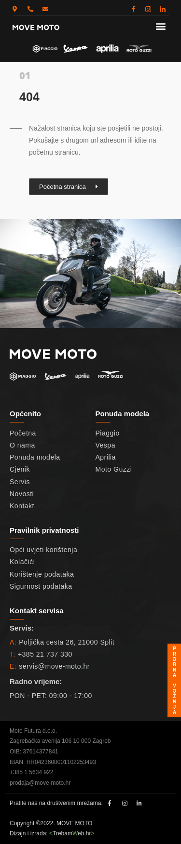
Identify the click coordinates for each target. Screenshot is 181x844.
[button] (160, 26)
